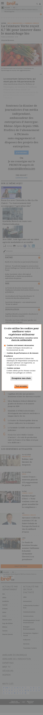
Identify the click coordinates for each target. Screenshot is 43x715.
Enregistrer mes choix (21, 378)
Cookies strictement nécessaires (20, 345)
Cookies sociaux (13, 368)
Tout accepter (21, 386)
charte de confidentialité (21, 340)
